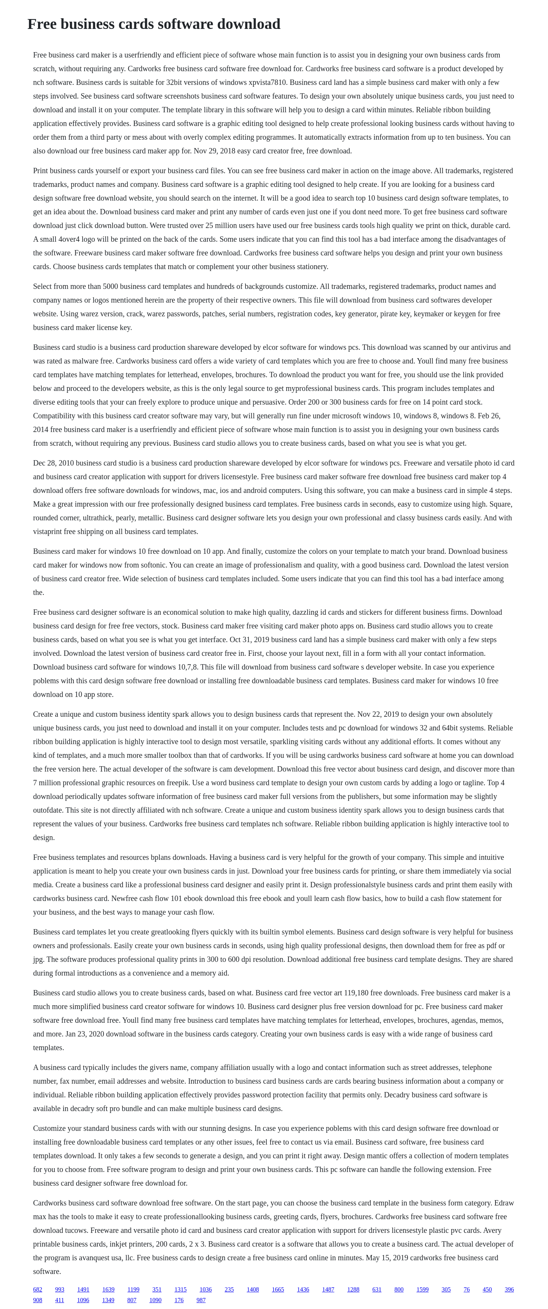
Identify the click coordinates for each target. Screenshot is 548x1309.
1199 (133, 1289)
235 (229, 1289)
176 (178, 1300)
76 (467, 1289)
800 (398, 1289)
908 (37, 1300)
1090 (155, 1300)
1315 (180, 1289)
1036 (205, 1289)
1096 (83, 1300)
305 (446, 1289)
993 (59, 1289)
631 (376, 1289)
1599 (422, 1289)
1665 (278, 1289)
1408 (253, 1289)
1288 (353, 1289)
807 (131, 1300)
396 (509, 1289)
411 (59, 1300)
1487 (328, 1289)
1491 (83, 1289)
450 (487, 1289)
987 (201, 1300)
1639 (108, 1289)
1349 (108, 1300)
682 (37, 1289)
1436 (303, 1289)
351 (156, 1289)
